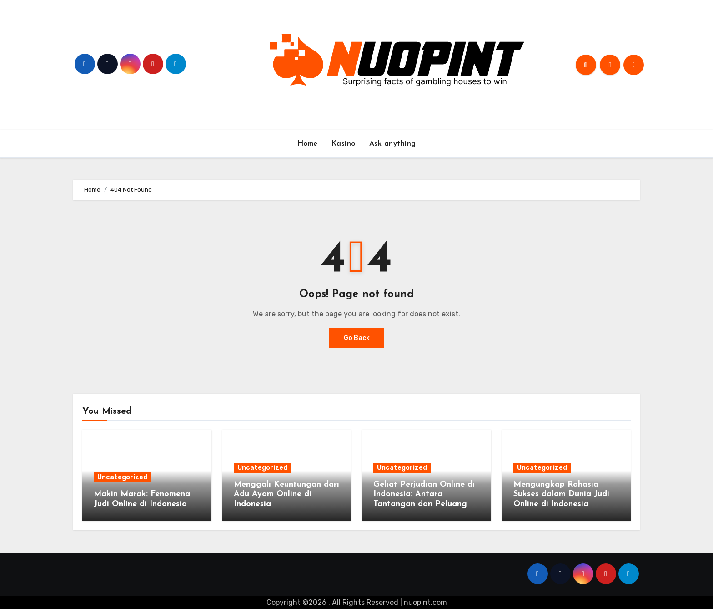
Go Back (357, 338)
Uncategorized (122, 477)
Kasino (343, 143)
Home (307, 143)
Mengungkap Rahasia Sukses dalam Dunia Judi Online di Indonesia (561, 494)
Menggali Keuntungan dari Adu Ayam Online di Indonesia (286, 494)
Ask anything (392, 143)
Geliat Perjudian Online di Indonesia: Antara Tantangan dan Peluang (424, 494)
